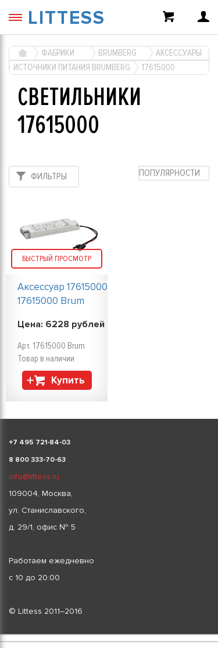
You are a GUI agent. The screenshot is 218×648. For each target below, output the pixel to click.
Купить (68, 380)
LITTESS (66, 18)
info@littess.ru (34, 477)
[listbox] (109, 634)
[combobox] (173, 173)
